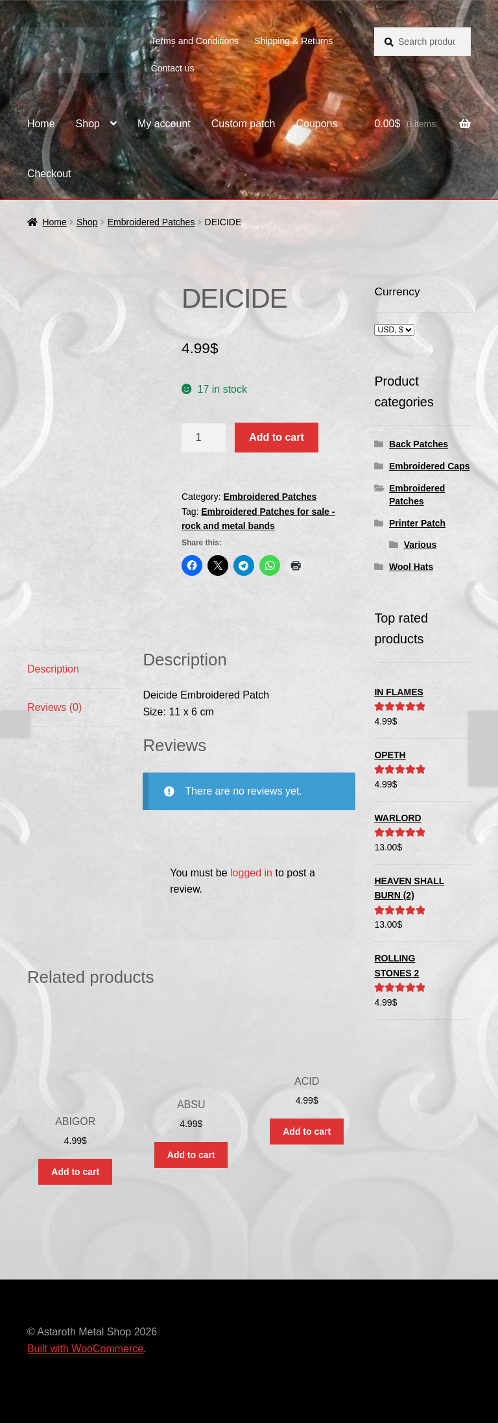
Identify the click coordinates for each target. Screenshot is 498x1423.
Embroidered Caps (429, 466)
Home (41, 123)
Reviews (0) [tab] (54, 707)
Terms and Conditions (195, 41)
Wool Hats (411, 567)
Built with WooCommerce (85, 1348)
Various (420, 544)
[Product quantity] (204, 437)
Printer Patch (417, 523)
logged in (251, 872)
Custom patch (243, 123)
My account (164, 123)
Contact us (173, 68)
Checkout (49, 173)
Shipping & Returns (294, 41)
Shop (88, 123)
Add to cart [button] (75, 1172)
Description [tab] (53, 668)
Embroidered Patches (151, 222)
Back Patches (418, 444)
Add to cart (276, 437)
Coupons (316, 123)
